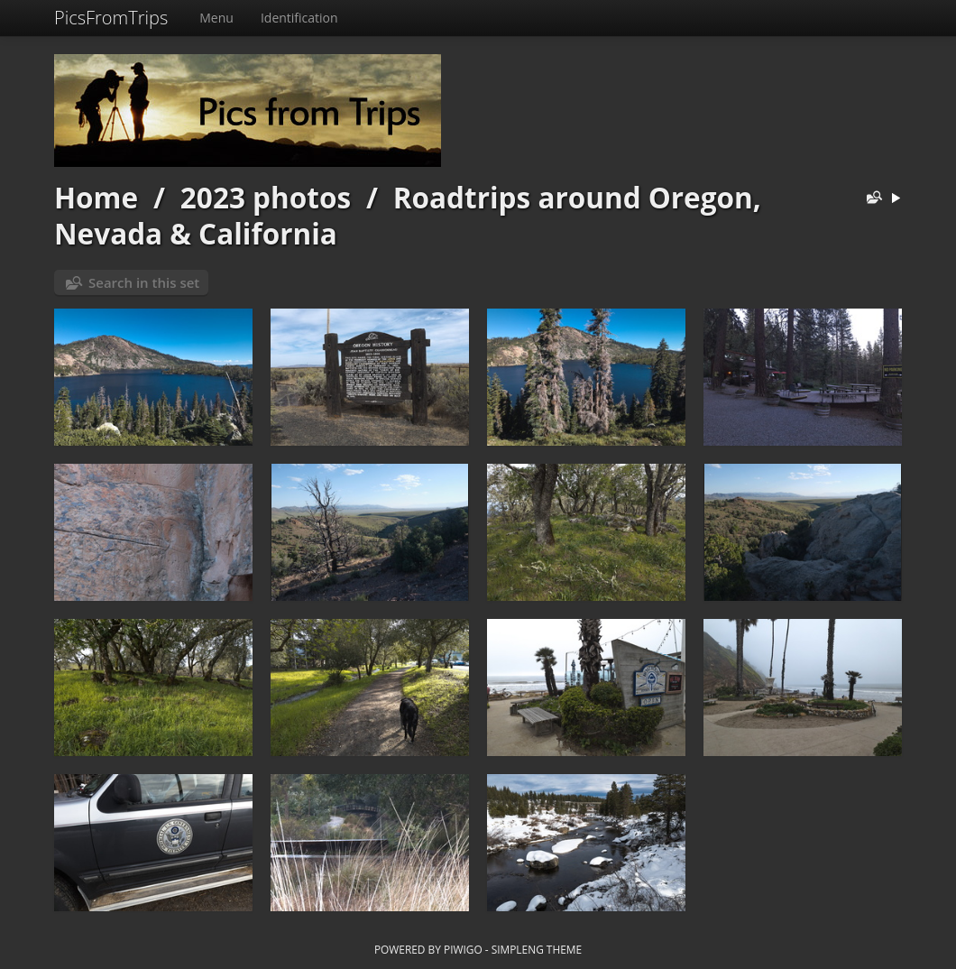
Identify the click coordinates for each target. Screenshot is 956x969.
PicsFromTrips (111, 17)
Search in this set (143, 282)
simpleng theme (537, 949)
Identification (299, 17)
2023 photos (265, 197)
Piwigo (463, 949)
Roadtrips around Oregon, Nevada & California (407, 215)
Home (96, 197)
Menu (216, 17)
